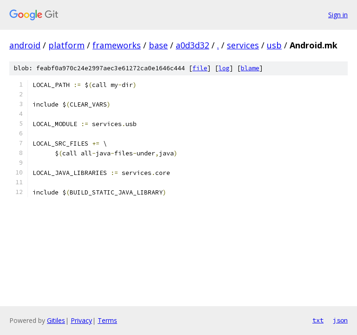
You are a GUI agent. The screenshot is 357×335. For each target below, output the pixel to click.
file (199, 68)
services (243, 45)
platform (66, 45)
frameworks (117, 45)
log (224, 68)
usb (274, 45)
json (340, 320)
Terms (107, 320)
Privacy (81, 320)
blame (250, 68)
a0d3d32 (192, 45)
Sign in (338, 14)
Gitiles (56, 320)
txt (318, 320)
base (158, 45)
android (24, 45)
